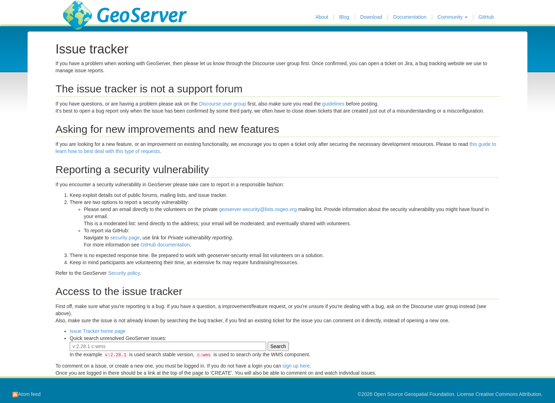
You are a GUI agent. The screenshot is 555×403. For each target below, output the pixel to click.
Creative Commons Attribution (508, 394)
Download (371, 17)
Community (452, 17)
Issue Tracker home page (98, 331)
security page (125, 237)
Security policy (123, 273)
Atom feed (26, 394)
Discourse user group (222, 104)
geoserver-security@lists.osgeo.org (258, 209)
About (321, 17)
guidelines (333, 104)
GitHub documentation (165, 245)
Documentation (410, 17)
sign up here (296, 366)
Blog (344, 17)
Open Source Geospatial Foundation (414, 394)
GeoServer (83, 9)
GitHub (486, 17)
